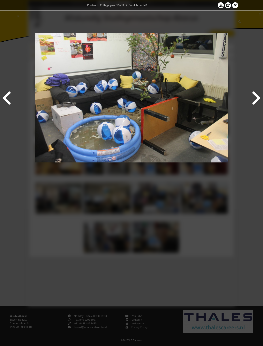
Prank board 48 (137, 5)
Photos (91, 5)
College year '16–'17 (112, 5)
